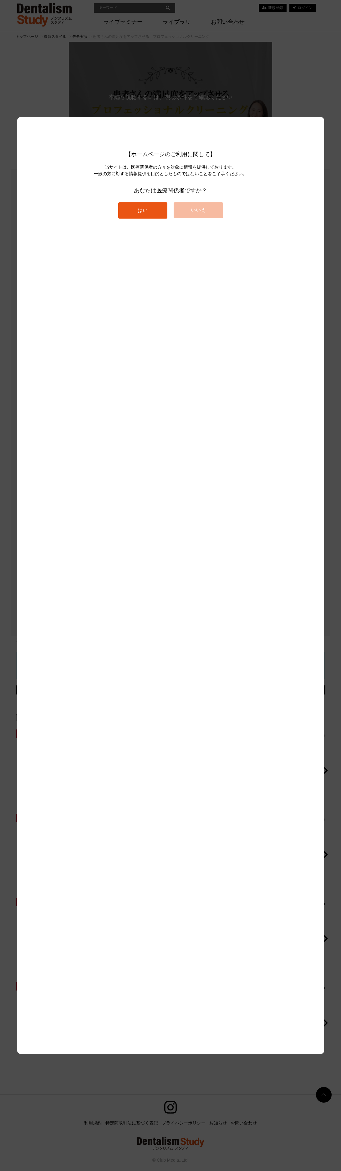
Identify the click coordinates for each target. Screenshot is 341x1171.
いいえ (198, 210)
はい (143, 210)
